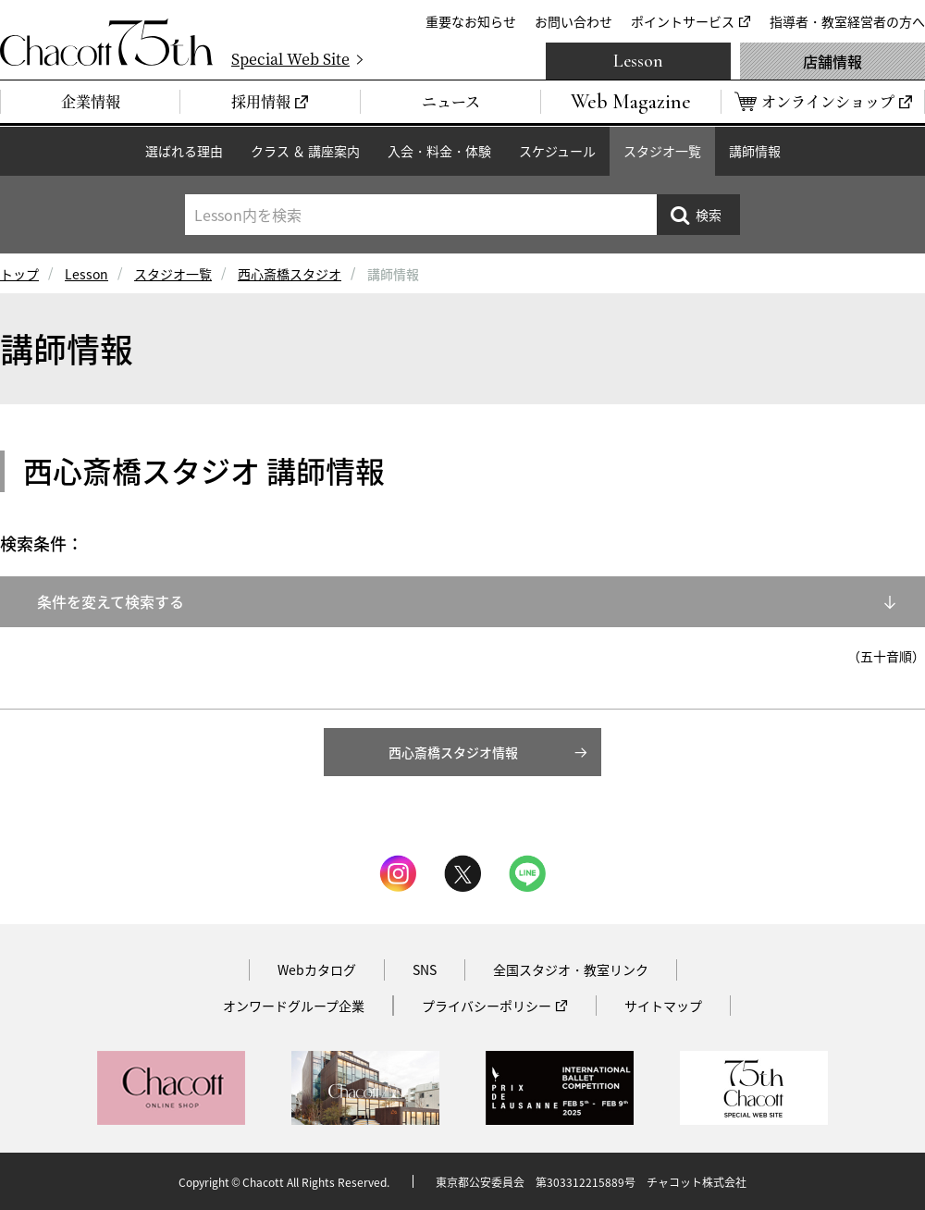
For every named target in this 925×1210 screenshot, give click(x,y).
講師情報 (755, 151)
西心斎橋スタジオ (289, 274)
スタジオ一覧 (662, 151)
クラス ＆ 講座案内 (305, 151)
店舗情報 (832, 61)
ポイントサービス (682, 21)
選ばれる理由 (184, 151)
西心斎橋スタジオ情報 (453, 752)
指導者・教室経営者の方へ (847, 21)
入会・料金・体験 (439, 151)
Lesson (638, 61)
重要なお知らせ (471, 21)
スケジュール (557, 151)
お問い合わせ (573, 21)
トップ (19, 274)
